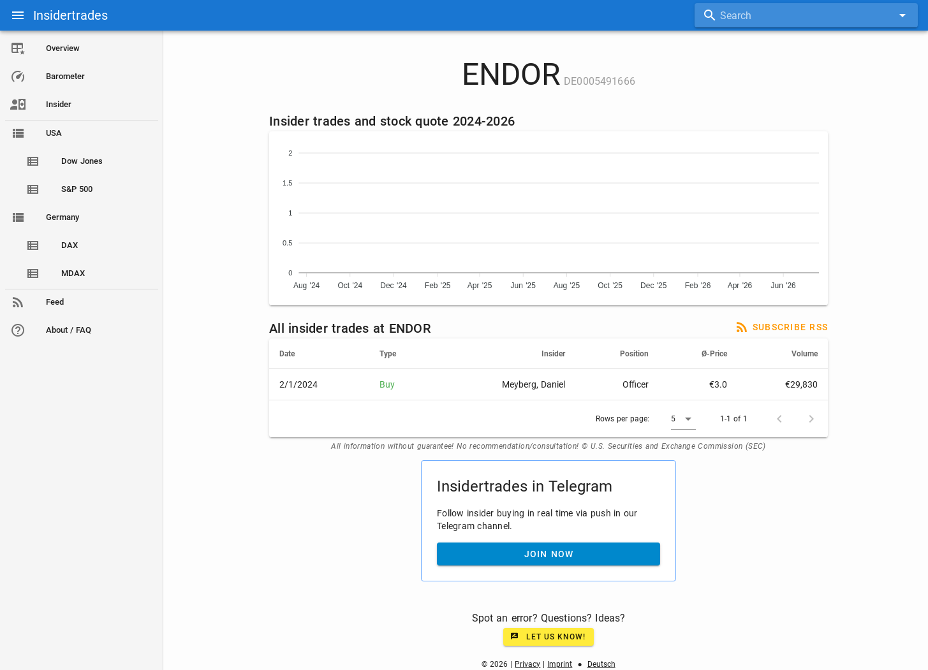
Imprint (559, 664)
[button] (683, 419)
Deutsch (601, 664)
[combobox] (806, 15)
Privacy (527, 664)
